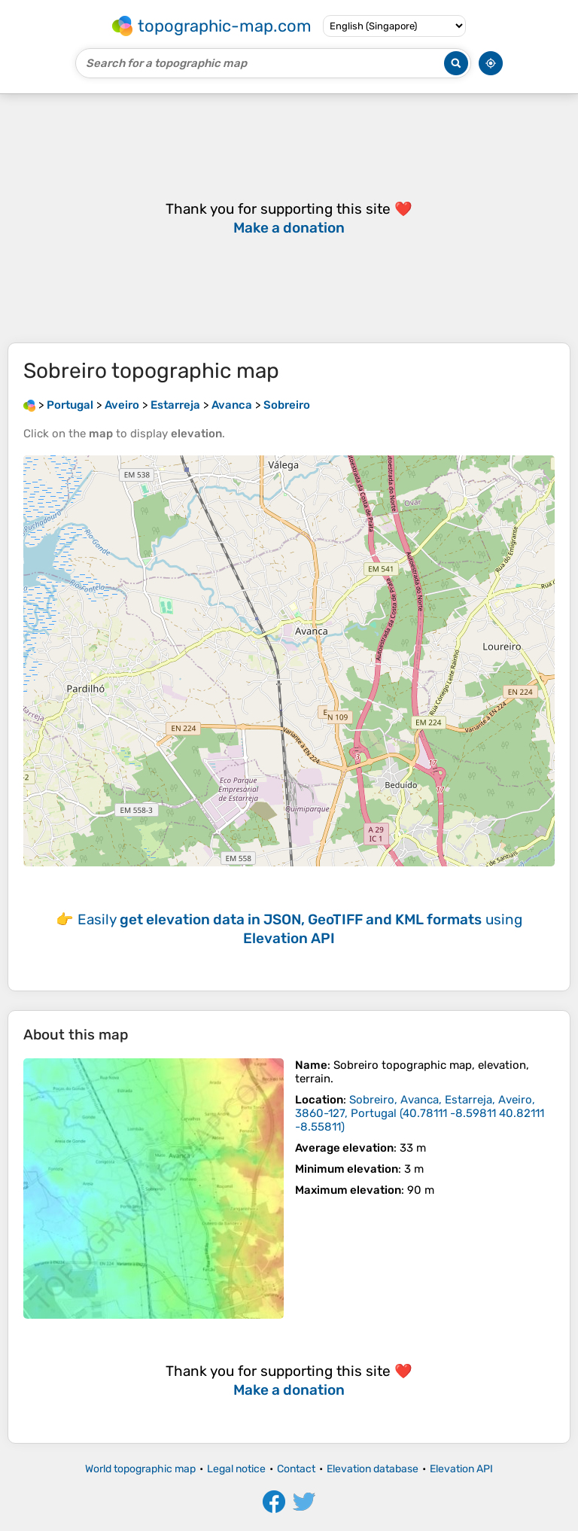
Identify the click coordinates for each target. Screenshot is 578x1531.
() (419, 1113)
